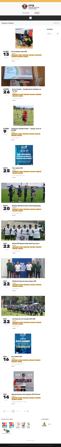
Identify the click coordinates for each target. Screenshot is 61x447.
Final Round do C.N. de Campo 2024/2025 (23, 319)
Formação (20, 56)
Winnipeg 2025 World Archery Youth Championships (26, 206)
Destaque (31, 55)
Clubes (20, 55)
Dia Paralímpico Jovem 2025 (19, 51)
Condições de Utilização (30, 440)
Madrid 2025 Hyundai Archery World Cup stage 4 (25, 243)
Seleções (57, 22)
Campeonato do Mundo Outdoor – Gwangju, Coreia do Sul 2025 (26, 129)
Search (37, 13)
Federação (14, 56)
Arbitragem (15, 55)
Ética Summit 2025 (17, 168)
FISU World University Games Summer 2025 (24, 281)
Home (54, 22)
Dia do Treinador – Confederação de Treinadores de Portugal (26, 90)
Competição (26, 55)
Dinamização (38, 55)
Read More (13, 61)
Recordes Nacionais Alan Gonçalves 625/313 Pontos (26, 394)
